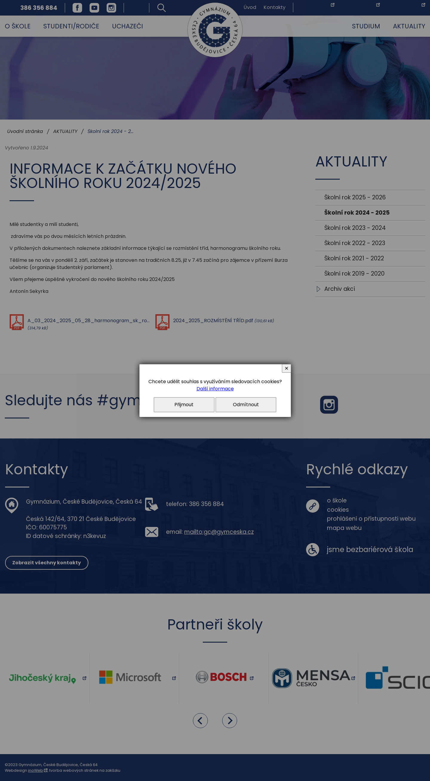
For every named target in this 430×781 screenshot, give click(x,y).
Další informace (215, 388)
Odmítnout (246, 404)
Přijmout (184, 404)
